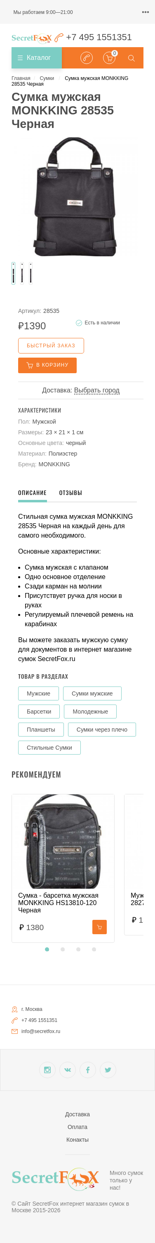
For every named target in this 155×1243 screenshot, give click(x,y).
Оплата (77, 1127)
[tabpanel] (63, 868)
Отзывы (70, 492)
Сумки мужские (92, 693)
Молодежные (90, 711)
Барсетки (39, 711)
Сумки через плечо (102, 729)
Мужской (44, 421)
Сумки (47, 78)
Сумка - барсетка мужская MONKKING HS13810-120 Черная (58, 903)
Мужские (38, 693)
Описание (32, 492)
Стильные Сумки (49, 747)
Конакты (77, 1139)
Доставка (77, 1114)
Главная (21, 78)
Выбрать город (97, 390)
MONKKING (54, 464)
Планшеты (41, 729)
